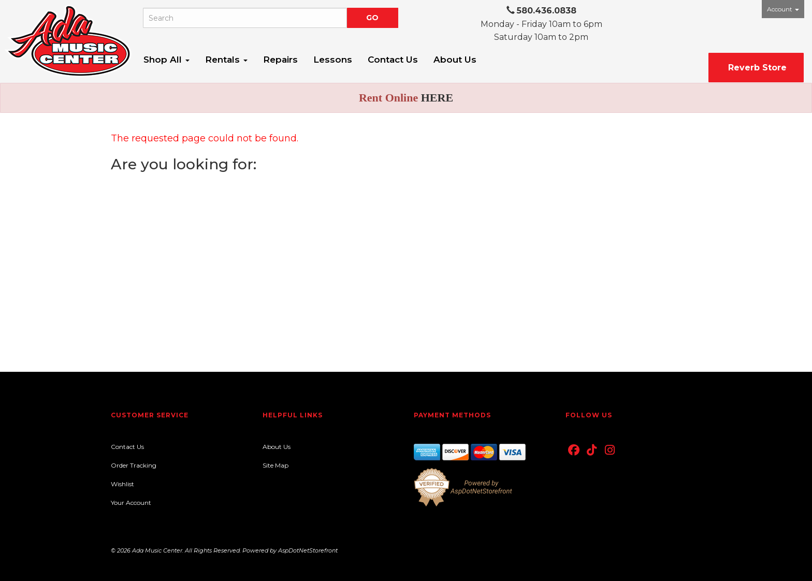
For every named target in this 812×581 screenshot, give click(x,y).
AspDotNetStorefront (308, 550)
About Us (454, 59)
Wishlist (122, 484)
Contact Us (393, 59)
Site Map (275, 465)
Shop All (166, 59)
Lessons (332, 59)
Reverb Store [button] (756, 67)
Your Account (131, 502)
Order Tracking (133, 465)
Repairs (280, 59)
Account (783, 9)
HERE (437, 97)
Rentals (226, 59)
